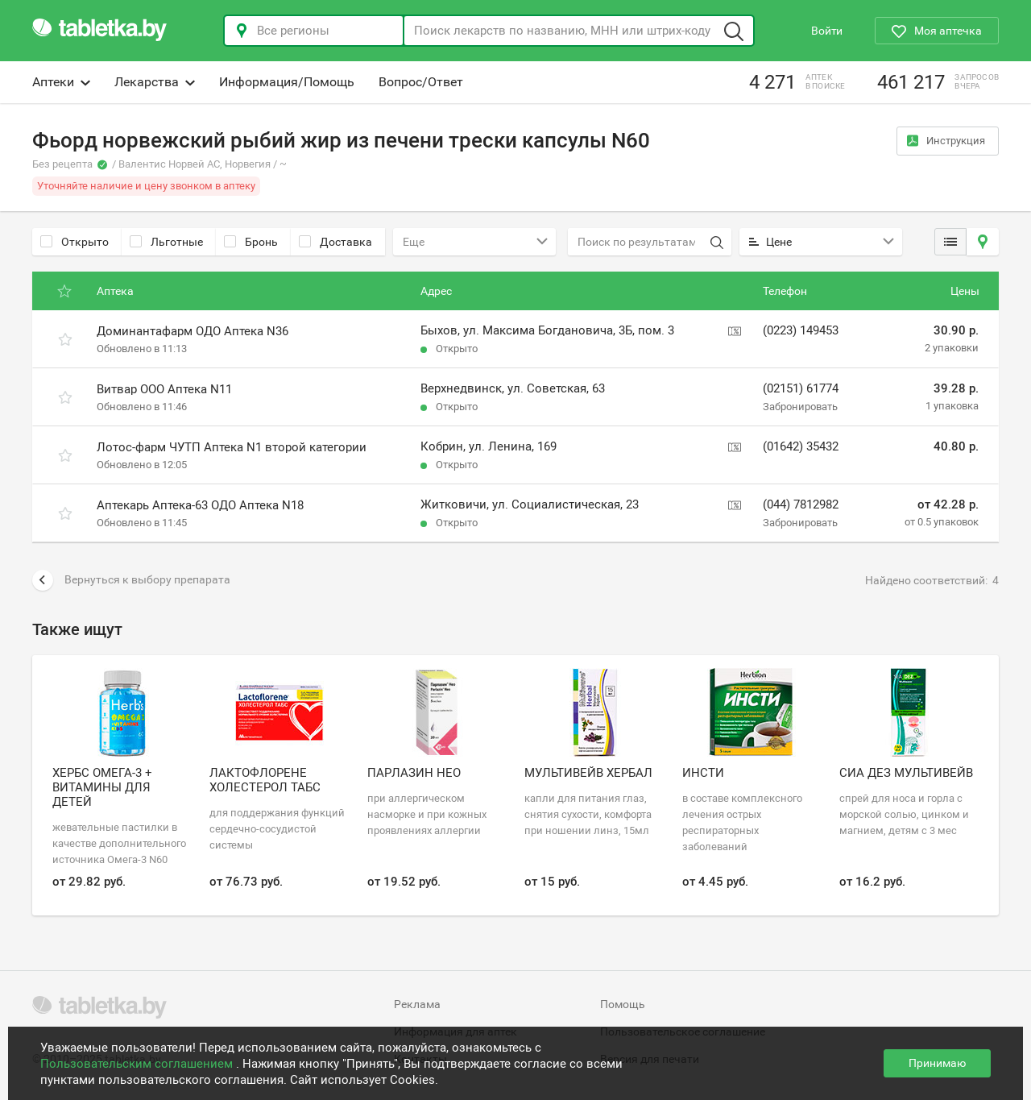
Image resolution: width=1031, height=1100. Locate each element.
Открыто (74, 241)
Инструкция (946, 141)
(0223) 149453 (800, 330)
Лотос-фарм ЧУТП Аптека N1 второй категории (231, 447)
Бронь (251, 241)
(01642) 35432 (800, 446)
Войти (827, 30)
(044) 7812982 (800, 504)
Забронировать (800, 407)
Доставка (335, 241)
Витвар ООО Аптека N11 (164, 389)
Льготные (166, 241)
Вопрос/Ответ (421, 81)
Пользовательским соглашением (138, 1063)
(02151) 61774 (800, 388)
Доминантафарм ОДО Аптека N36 (192, 331)
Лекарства (154, 81)
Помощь (622, 1004)
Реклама (417, 1004)
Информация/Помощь (286, 81)
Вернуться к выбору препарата (131, 580)
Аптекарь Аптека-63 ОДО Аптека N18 (200, 505)
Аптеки (61, 81)
